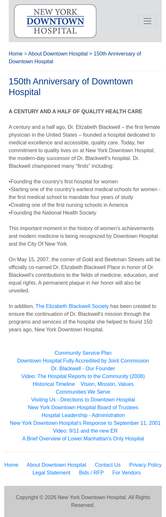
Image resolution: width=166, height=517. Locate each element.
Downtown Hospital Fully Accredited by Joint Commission (83, 360)
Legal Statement (51, 472)
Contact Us (108, 465)
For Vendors (126, 472)
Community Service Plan (83, 353)
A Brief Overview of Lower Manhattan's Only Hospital (83, 438)
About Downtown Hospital (58, 53)
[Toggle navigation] (147, 21)
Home (16, 53)
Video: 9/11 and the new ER (85, 431)
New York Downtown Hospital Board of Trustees (83, 407)
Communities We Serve (83, 392)
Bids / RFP (91, 472)
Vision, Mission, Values (107, 384)
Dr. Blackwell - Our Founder (83, 368)
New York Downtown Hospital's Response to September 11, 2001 (85, 423)
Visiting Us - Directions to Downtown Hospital (83, 399)
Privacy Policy (145, 465)
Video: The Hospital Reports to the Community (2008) (83, 376)
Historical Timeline (54, 384)
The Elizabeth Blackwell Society (72, 306)
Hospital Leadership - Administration (83, 415)
